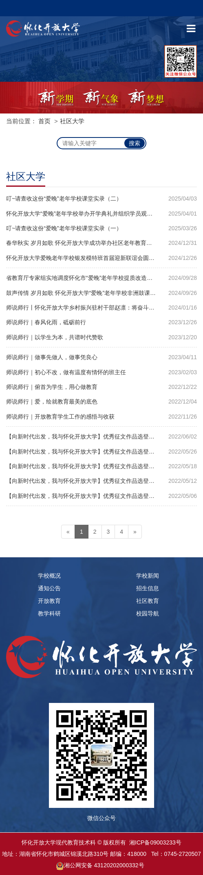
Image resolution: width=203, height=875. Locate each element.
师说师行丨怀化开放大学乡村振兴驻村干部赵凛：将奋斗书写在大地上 (94, 307)
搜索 (134, 143)
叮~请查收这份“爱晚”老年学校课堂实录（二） (64, 198)
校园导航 (147, 613)
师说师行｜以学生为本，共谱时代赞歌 (54, 337)
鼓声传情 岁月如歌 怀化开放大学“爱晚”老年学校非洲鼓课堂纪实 (86, 293)
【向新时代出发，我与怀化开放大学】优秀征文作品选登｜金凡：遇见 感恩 (101, 436)
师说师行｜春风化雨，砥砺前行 (46, 322)
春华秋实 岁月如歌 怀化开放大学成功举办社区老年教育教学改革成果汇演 (99, 243)
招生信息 (147, 588)
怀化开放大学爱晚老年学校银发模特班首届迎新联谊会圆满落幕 (86, 258)
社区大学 (72, 121)
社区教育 (147, 601)
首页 (44, 121)
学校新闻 (147, 575)
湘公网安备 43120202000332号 (104, 865)
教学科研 (49, 613)
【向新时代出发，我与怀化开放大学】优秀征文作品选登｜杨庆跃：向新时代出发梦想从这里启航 (101, 451)
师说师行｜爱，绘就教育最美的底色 (51, 401)
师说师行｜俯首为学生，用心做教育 (51, 387)
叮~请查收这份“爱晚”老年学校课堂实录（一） (64, 228)
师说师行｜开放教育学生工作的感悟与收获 (60, 416)
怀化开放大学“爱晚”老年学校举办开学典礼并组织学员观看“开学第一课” (95, 213)
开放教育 (49, 601)
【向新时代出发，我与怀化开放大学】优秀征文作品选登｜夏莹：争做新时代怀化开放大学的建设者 (101, 481)
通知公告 (49, 588)
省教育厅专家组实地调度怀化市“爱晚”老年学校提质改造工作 (82, 278)
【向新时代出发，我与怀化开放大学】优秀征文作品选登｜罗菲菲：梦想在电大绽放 (101, 496)
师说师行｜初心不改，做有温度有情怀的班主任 (66, 372)
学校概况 (49, 575)
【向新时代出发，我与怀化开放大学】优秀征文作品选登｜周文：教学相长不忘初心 (101, 466)
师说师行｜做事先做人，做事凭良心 (51, 357)
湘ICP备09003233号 (155, 842)
